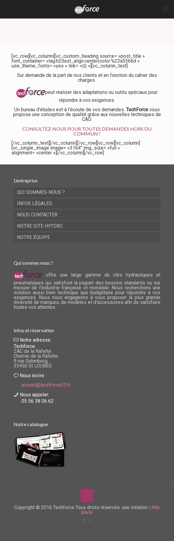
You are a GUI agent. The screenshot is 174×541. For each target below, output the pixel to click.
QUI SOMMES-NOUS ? (41, 192)
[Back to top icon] (87, 495)
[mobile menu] (166, 9)
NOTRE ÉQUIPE (33, 237)
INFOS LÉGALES (34, 203)
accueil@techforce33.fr (46, 385)
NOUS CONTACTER (37, 215)
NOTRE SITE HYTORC (40, 226)
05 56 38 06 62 (38, 401)
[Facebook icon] (84, 520)
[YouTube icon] (90, 520)
